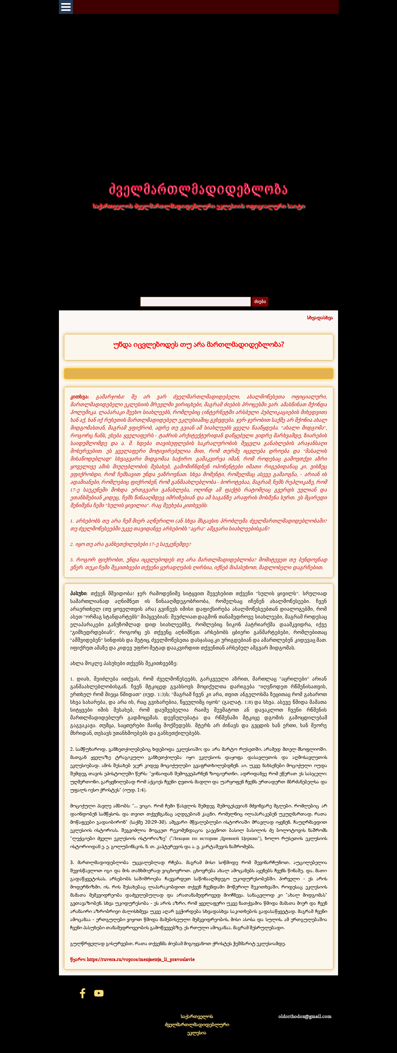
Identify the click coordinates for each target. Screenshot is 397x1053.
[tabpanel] (198, 344)
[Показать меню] (66, 7)
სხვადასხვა (320, 317)
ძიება (260, 302)
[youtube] (99, 993)
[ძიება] (195, 302)
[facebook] (82, 993)
